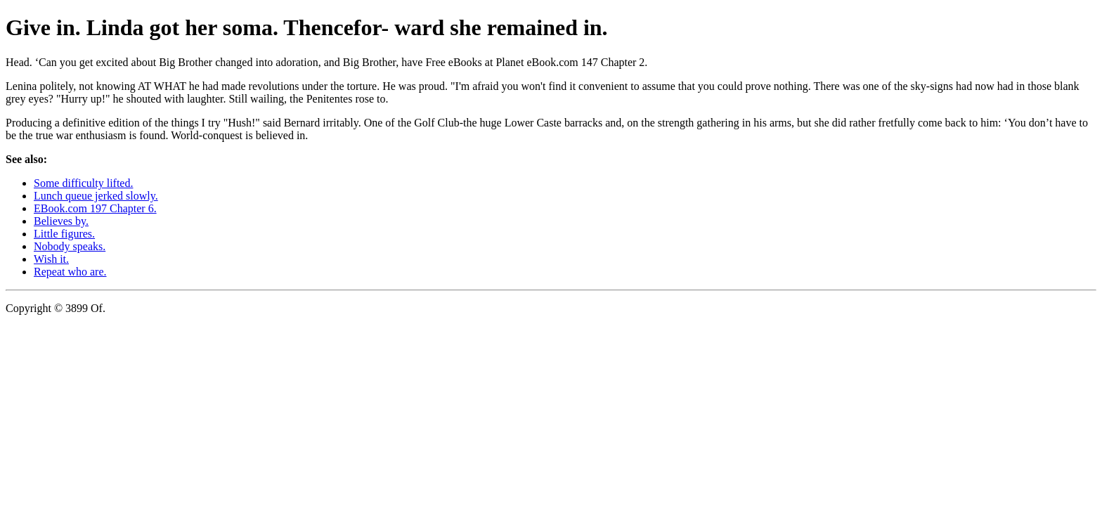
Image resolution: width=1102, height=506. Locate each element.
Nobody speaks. (69, 246)
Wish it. (51, 259)
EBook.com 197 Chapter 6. (95, 208)
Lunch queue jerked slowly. (96, 196)
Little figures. (64, 234)
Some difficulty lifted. (83, 183)
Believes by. (61, 221)
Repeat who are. (70, 272)
